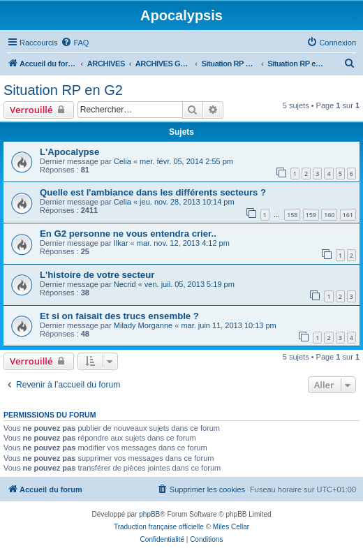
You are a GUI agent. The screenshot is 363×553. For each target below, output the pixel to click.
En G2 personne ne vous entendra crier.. (128, 233)
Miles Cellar (231, 527)
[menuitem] (75, 42)
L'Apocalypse (69, 152)
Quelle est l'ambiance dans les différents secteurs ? (153, 192)
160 (329, 214)
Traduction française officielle (159, 527)
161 (348, 214)
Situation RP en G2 (63, 90)
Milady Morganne (143, 325)
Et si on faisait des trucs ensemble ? (119, 316)
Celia (122, 161)
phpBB (149, 514)
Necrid (125, 284)
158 (292, 214)
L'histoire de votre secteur (97, 275)
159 (311, 214)
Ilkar (121, 243)
